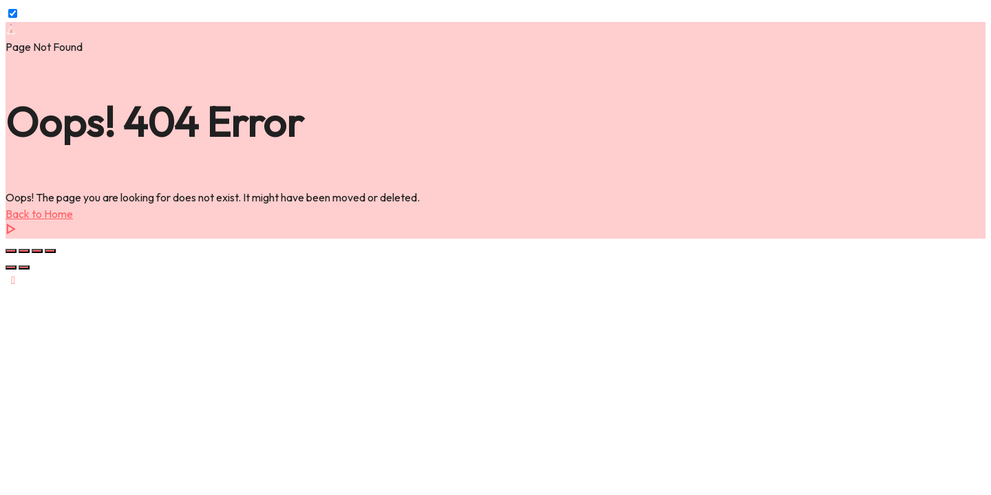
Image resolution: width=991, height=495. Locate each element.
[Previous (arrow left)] (11, 267)
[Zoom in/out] (11, 251)
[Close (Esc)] (50, 251)
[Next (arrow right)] (24, 267)
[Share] (37, 251)
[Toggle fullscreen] (24, 251)
